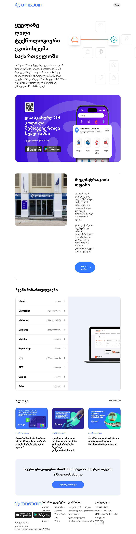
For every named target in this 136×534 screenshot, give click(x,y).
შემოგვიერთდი (68, 484)
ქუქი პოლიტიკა (76, 517)
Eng (117, 5)
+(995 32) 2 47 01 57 (103, 510)
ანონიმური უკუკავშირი (81, 521)
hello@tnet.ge (101, 507)
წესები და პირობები (79, 507)
